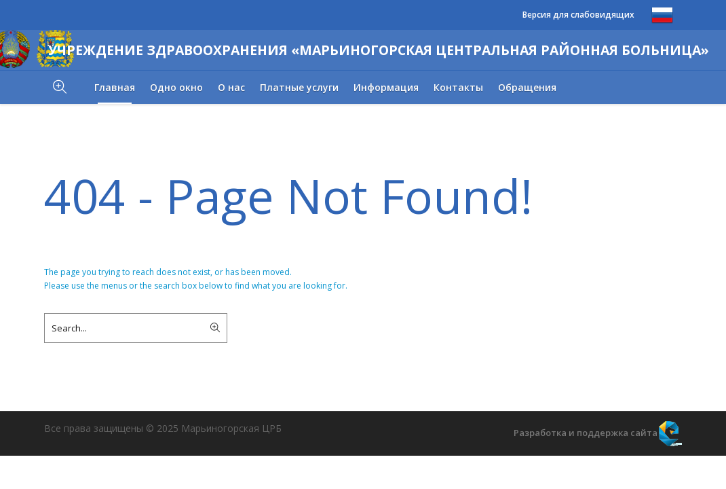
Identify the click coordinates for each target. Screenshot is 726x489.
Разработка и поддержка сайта (585, 433)
